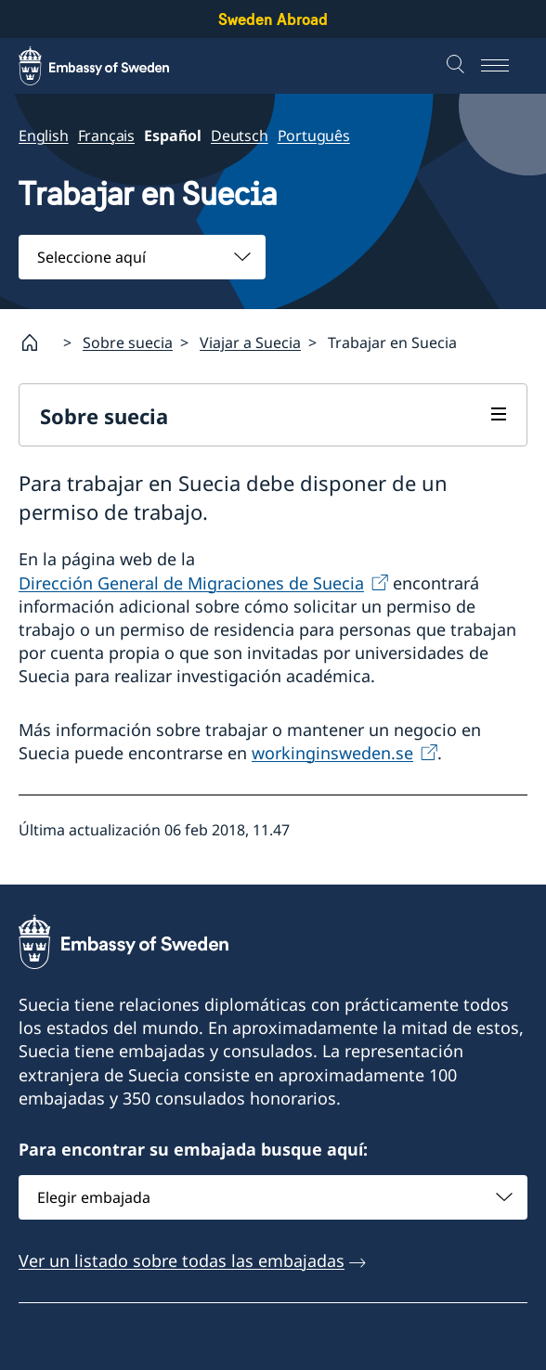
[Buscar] (458, 66)
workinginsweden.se (332, 753)
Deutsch (239, 135)
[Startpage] (37, 342)
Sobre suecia (128, 342)
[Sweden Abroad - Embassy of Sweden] (111, 66)
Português (314, 135)
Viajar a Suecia (250, 342)
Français (106, 135)
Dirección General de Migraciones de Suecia (191, 583)
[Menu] (504, 66)
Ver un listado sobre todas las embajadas (181, 1260)
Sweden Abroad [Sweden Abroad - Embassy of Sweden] (273, 19)
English (44, 135)
